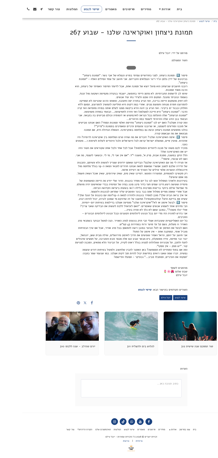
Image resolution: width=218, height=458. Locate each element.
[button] (141, 9)
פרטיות (117, 441)
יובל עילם (143, 297)
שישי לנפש (182, 21)
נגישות (104, 441)
